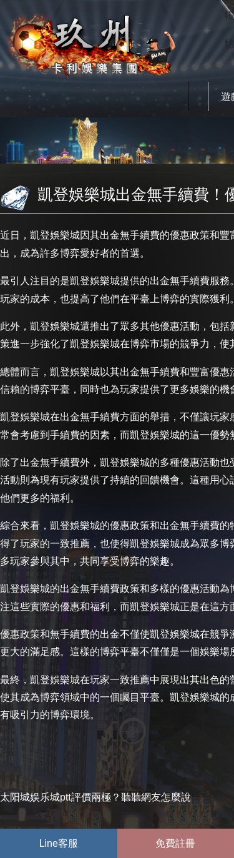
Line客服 (58, 843)
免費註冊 (175, 843)
